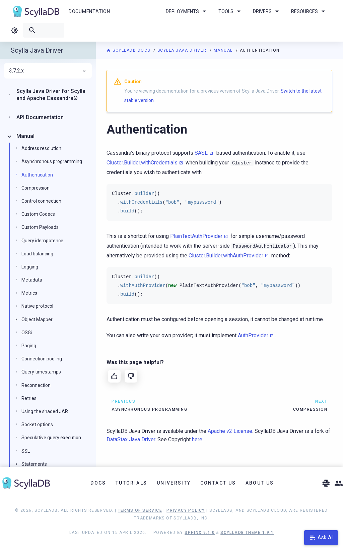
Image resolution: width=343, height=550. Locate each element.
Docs (98, 483)
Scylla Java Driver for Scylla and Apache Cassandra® (50, 94)
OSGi (26, 332)
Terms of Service (140, 510)
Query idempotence (42, 240)
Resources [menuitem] (309, 11)
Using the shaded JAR (44, 411)
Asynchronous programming (51, 161)
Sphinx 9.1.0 (200, 532)
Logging (29, 266)
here (197, 439)
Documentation (89, 11)
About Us (260, 483)
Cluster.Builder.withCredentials (142, 162)
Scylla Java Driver (182, 50)
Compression (35, 188)
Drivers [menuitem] (267, 11)
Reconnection (36, 385)
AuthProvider (253, 335)
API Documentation (40, 117)
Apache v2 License (230, 431)
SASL (201, 153)
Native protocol (37, 306)
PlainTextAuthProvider (196, 236)
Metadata (31, 280)
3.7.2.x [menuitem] (48, 70)
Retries (29, 398)
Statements (34, 464)
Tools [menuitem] (230, 11)
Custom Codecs (38, 214)
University (174, 483)
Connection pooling (41, 358)
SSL (25, 451)
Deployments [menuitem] (187, 11)
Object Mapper (37, 319)
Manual (224, 50)
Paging (28, 345)
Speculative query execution (51, 437)
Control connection (41, 201)
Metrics (29, 293)
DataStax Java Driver (131, 439)
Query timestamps (41, 371)
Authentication (37, 175)
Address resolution (41, 148)
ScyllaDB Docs (129, 50)
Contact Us (218, 483)
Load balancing (37, 253)
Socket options (37, 424)
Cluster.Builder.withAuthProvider (226, 255)
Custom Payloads (40, 227)
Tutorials (131, 483)
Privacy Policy (185, 510)
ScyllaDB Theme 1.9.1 (247, 532)
